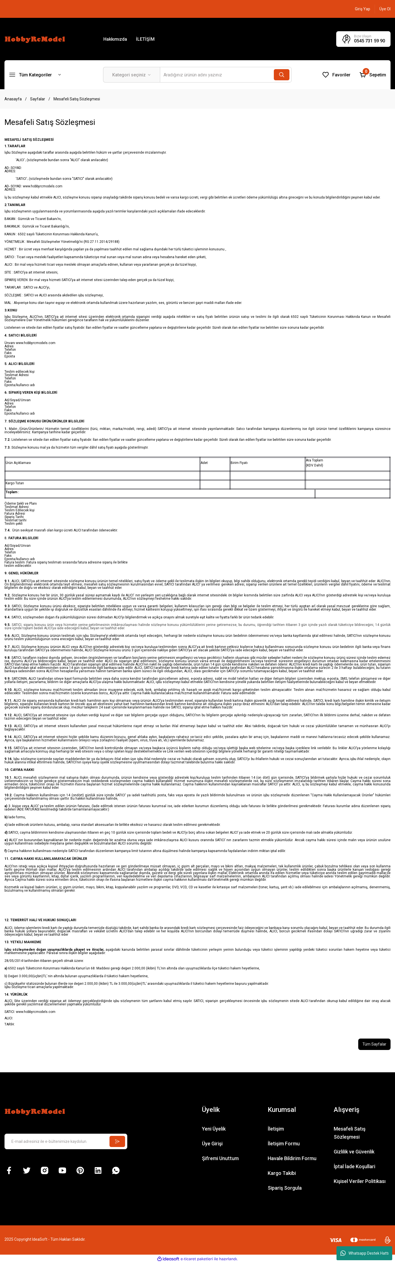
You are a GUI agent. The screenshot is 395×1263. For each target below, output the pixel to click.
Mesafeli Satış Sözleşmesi (349, 1133)
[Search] (226, 75)
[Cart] (372, 75)
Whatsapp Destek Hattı (364, 1253)
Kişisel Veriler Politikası (360, 1181)
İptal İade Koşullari (354, 1166)
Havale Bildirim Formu (292, 1158)
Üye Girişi (212, 1143)
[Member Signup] (385, 8)
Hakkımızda (115, 39)
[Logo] (35, 39)
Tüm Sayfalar (374, 1044)
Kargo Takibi (282, 1173)
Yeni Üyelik (214, 1129)
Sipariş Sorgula (285, 1188)
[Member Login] (362, 8)
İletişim (276, 1129)
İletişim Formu (284, 1143)
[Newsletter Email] (65, 1141)
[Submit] (117, 1141)
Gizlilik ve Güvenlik (354, 1152)
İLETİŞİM (145, 39)
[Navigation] (35, 74)
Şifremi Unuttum (220, 1158)
